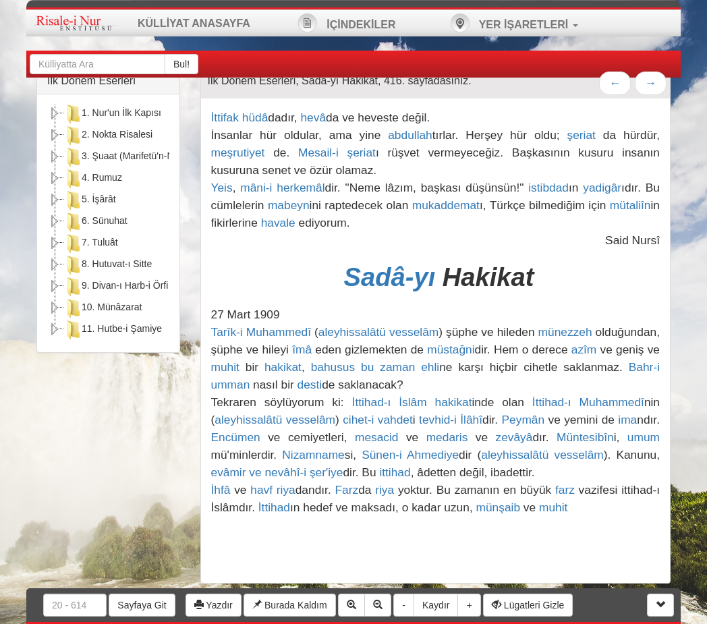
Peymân (523, 419)
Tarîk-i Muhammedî (261, 332)
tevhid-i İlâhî (450, 419)
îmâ (302, 349)
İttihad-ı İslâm (389, 402)
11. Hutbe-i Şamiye (113, 329)
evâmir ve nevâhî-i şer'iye (277, 472)
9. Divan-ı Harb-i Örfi (116, 286)
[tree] (108, 223)
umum (643, 437)
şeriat (581, 135)
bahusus (333, 367)
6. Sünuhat (96, 221)
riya (286, 490)
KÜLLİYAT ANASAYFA (194, 23)
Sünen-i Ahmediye (410, 454)
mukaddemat (446, 205)
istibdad (548, 187)
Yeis (222, 187)
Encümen (235, 437)
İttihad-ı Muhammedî (588, 402)
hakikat (283, 367)
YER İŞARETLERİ (514, 22)
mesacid (377, 437)
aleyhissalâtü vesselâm (378, 332)
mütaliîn (630, 205)
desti (310, 384)
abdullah (410, 135)
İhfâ (221, 490)
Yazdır (213, 605)
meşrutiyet (238, 152)
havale (278, 222)
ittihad (394, 472)
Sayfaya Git (141, 605)
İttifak (225, 117)
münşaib (498, 507)
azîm (584, 349)
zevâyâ (514, 437)
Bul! (181, 64)
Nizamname (313, 454)
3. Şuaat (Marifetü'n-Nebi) (127, 157)
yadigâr (602, 187)
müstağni (450, 349)
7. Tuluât (91, 243)
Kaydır (435, 605)
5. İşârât (90, 200)
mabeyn (289, 205)
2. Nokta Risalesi (108, 135)
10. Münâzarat (103, 308)
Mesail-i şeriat (337, 152)
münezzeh (565, 332)
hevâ (313, 117)
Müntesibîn (585, 437)
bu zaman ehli (400, 367)
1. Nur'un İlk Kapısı (112, 114)
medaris (447, 437)
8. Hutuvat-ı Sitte (108, 265)
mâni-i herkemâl (282, 187)
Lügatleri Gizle (528, 605)
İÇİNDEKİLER (347, 22)
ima (627, 419)
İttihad (274, 507)
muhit (225, 367)
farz (565, 490)
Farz (346, 490)
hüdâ (255, 117)
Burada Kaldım (289, 605)
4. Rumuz (93, 178)
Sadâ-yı (393, 276)
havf (261, 490)
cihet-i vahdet (378, 419)
